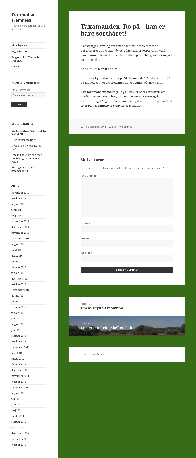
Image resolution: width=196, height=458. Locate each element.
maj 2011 (16, 410)
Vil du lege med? (20, 45)
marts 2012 (17, 358)
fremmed (127, 126)
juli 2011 (16, 398)
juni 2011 (16, 404)
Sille (114, 126)
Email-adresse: (20, 90)
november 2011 (20, 376)
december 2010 (20, 433)
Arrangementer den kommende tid (22, 169)
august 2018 (18, 204)
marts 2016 (17, 261)
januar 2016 (18, 273)
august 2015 (18, 295)
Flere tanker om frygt (23, 140)
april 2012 (17, 353)
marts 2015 (17, 301)
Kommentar (89, 176)
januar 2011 (18, 427)
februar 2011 (18, 421)
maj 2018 (16, 215)
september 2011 (20, 387)
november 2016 (20, 232)
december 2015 (20, 278)
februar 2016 (18, 267)
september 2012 (20, 347)
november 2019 (20, 192)
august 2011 (18, 393)
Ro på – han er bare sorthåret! (139, 92)
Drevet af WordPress (92, 354)
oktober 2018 (18, 198)
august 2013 (18, 324)
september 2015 (20, 290)
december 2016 (20, 227)
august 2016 (18, 244)
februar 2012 (18, 364)
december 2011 (20, 370)
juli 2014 (16, 318)
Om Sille (16, 66)
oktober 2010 (18, 444)
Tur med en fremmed (23, 17)
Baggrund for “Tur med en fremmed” (26, 59)
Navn (85, 223)
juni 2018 (16, 210)
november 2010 (20, 439)
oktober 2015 (18, 284)
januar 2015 (18, 313)
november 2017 (20, 221)
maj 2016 (16, 250)
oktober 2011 (18, 381)
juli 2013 (16, 330)
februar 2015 (18, 307)
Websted (86, 253)
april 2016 (17, 255)
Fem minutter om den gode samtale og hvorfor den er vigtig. (26, 158)
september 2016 (20, 238)
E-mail (86, 238)
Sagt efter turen (20, 51)
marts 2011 (17, 416)
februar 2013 (18, 335)
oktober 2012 (18, 341)
